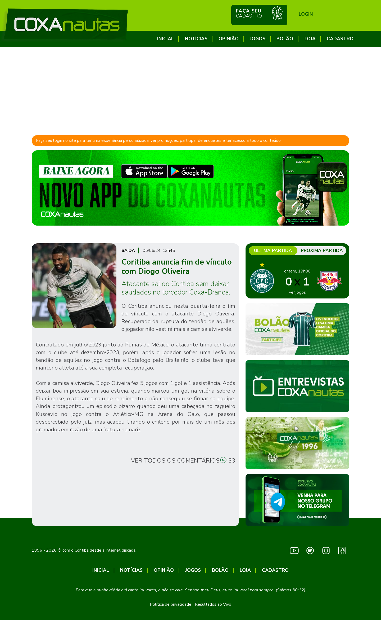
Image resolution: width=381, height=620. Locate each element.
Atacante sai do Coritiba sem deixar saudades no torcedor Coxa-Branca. (175, 288)
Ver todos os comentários (175, 460)
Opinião (229, 38)
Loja (310, 38)
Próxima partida (322, 251)
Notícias (196, 38)
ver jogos (297, 292)
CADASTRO (340, 38)
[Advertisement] (190, 87)
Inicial (165, 38)
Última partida (273, 251)
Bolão (284, 38)
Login (306, 14)
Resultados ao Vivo (213, 604)
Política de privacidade (170, 604)
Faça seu (259, 13)
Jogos (257, 38)
